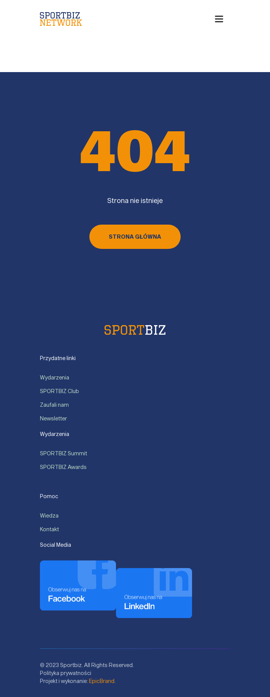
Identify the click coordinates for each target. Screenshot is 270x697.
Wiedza (49, 515)
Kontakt (49, 529)
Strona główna (135, 236)
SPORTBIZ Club (60, 391)
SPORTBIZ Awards (63, 467)
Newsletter (53, 418)
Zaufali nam (54, 404)
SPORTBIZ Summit (63, 453)
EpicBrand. (102, 681)
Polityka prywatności (65, 673)
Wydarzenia (55, 377)
